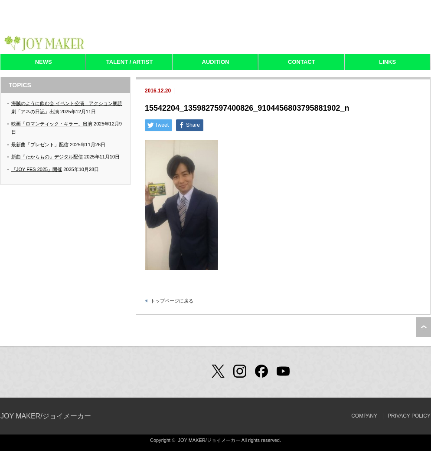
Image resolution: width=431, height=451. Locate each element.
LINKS (387, 62)
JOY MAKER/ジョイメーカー (45, 416)
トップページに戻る (171, 300)
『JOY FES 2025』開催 (36, 169)
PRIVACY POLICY (409, 416)
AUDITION (215, 62)
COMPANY (364, 416)
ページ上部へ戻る (423, 327)
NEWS (43, 62)
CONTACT (301, 62)
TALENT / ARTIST (129, 62)
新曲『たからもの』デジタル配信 (47, 156)
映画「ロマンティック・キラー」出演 (51, 123)
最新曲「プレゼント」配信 (40, 144)
